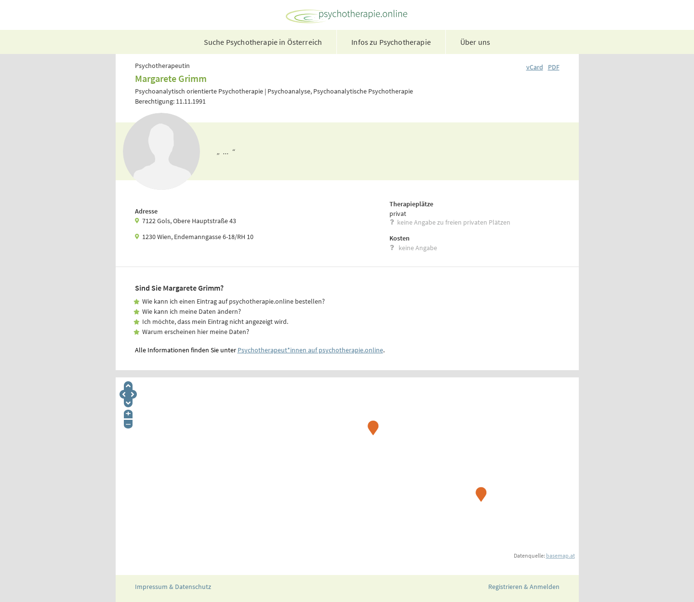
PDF (554, 67)
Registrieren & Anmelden (524, 586)
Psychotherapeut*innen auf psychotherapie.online (310, 350)
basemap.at (560, 555)
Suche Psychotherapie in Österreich (263, 42)
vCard (534, 67)
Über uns (475, 42)
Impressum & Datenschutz (173, 586)
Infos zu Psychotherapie (391, 42)
